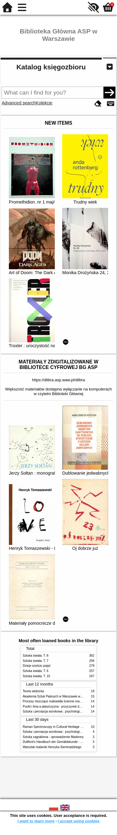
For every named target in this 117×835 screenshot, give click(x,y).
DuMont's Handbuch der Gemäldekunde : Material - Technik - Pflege (69, 742)
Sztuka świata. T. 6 (35, 671)
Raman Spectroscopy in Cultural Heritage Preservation (60, 726)
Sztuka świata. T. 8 (35, 655)
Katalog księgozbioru (50, 67)
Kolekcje (44, 102)
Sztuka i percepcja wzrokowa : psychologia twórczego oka (62, 711)
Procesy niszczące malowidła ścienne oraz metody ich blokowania (68, 701)
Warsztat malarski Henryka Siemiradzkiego (52, 747)
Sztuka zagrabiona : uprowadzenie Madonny (53, 737)
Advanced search (19, 102)
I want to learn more (36, 821)
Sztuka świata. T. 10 (36, 676)
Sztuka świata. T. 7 (35, 660)
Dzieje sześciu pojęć (37, 665)
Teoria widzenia (33, 691)
